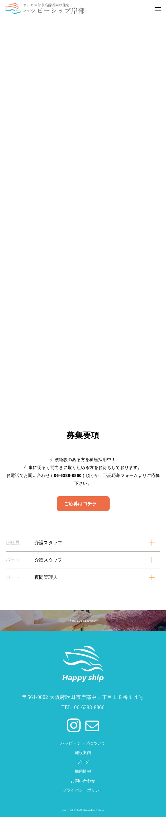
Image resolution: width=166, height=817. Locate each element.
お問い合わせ (83, 781)
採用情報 (83, 771)
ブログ (83, 762)
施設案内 (83, 753)
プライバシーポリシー (83, 790)
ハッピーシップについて (82, 743)
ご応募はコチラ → (83, 503)
